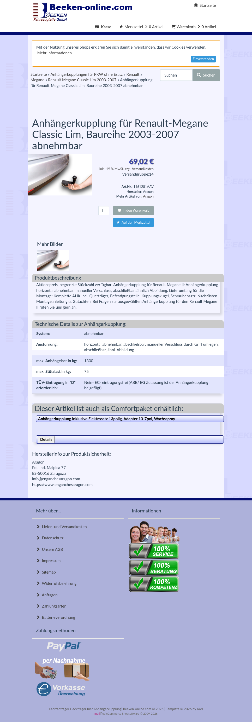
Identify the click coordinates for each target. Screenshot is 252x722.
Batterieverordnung (55, 617)
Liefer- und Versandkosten (61, 526)
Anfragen (47, 594)
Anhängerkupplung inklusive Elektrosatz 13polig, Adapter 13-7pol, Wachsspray (106, 418)
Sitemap (46, 572)
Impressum (48, 560)
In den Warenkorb (133, 210)
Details (46, 439)
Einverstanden (203, 59)
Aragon (148, 196)
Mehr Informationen (54, 52)
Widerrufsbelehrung (56, 583)
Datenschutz (49, 537)
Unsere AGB (49, 549)
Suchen (206, 75)
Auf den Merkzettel (133, 222)
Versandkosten (143, 169)
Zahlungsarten (51, 606)
